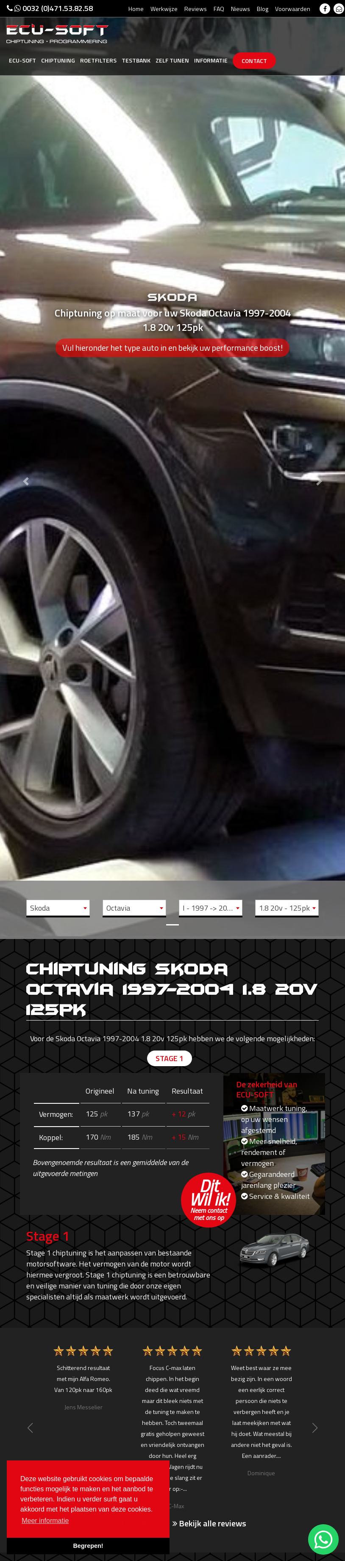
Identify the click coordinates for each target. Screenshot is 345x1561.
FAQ (219, 8)
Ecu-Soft (22, 60)
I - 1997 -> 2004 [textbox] (209, 908)
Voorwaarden (292, 8)
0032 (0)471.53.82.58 (50, 8)
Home (136, 8)
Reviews (195, 8)
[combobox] (58, 908)
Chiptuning (58, 60)
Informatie (211, 60)
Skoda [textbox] (40, 908)
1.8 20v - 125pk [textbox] (284, 908)
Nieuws (240, 8)
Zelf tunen (172, 60)
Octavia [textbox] (118, 908)
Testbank (136, 60)
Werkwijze (164, 8)
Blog (262, 8)
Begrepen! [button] (88, 1545)
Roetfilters (98, 60)
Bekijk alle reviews (209, 1523)
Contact (254, 60)
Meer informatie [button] (45, 1520)
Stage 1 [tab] (170, 1058)
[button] (26, 468)
